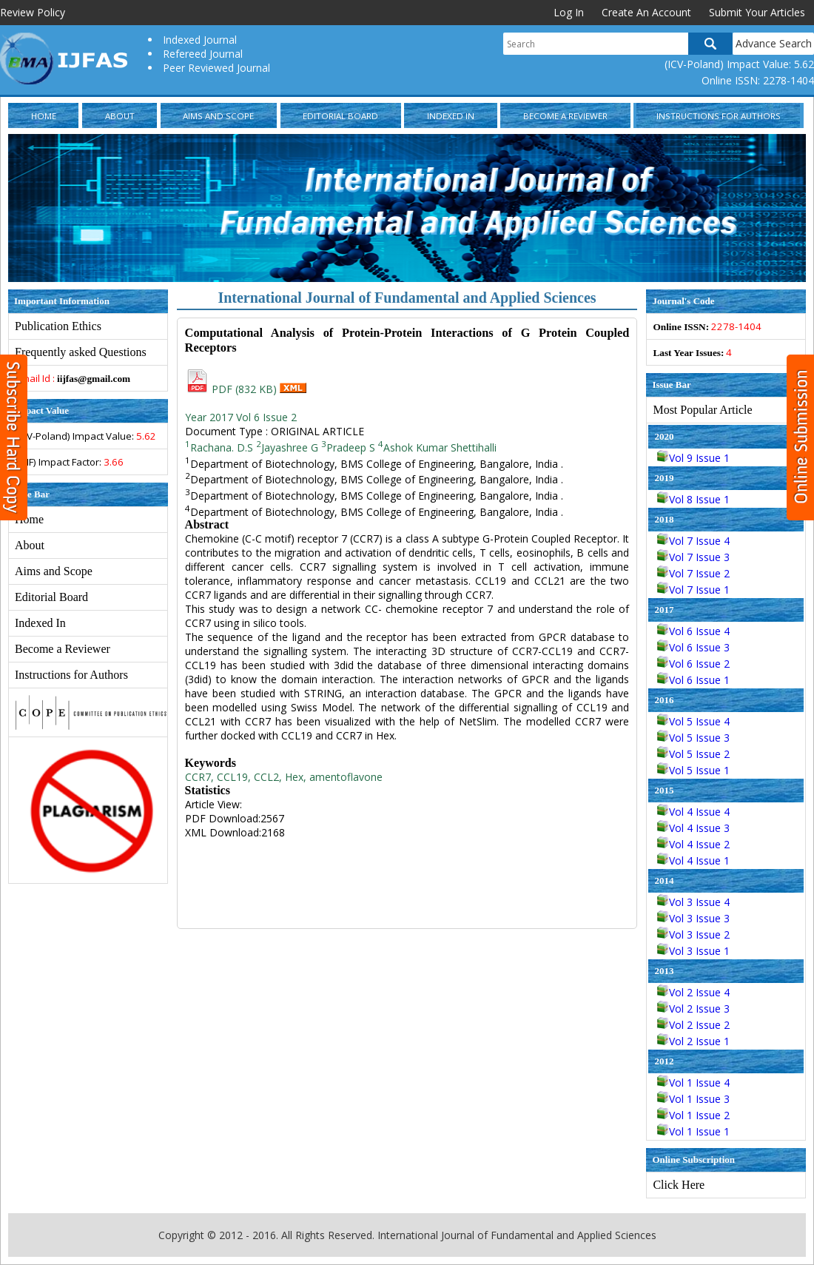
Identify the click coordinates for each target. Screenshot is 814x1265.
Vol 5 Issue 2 (693, 754)
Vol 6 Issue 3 (693, 647)
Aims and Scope (218, 115)
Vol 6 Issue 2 (693, 664)
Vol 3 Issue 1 (693, 951)
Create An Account (646, 12)
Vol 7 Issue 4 (693, 541)
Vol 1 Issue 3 (693, 1099)
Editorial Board (340, 115)
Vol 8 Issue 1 (693, 499)
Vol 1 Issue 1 (693, 1131)
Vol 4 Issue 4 (693, 812)
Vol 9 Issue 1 (693, 458)
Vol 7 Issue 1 (693, 590)
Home (43, 115)
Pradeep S (348, 447)
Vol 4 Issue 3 (693, 828)
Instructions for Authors (718, 115)
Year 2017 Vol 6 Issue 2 (241, 417)
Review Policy (32, 12)
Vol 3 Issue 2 (693, 934)
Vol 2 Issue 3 (693, 1008)
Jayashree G (287, 447)
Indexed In (450, 115)
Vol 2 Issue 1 (693, 1041)
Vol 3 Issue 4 (693, 902)
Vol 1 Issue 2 (693, 1115)
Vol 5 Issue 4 (693, 721)
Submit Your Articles (757, 12)
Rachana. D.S (219, 447)
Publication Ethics (58, 326)
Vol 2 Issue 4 (693, 992)
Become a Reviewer (565, 115)
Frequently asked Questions (81, 352)
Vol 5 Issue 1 (693, 770)
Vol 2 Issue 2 (693, 1025)
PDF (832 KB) (232, 389)
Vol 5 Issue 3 (693, 738)
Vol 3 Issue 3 (693, 918)
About (120, 115)
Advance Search (774, 43)
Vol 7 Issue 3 (693, 557)
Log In (569, 12)
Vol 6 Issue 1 (693, 680)
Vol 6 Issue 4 (693, 631)
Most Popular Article (702, 409)
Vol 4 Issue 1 (693, 860)
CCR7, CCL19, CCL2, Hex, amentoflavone (284, 777)
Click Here (678, 1184)
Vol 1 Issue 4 (693, 1083)
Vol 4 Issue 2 (693, 844)
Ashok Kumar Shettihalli (437, 447)
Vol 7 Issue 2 (693, 573)
